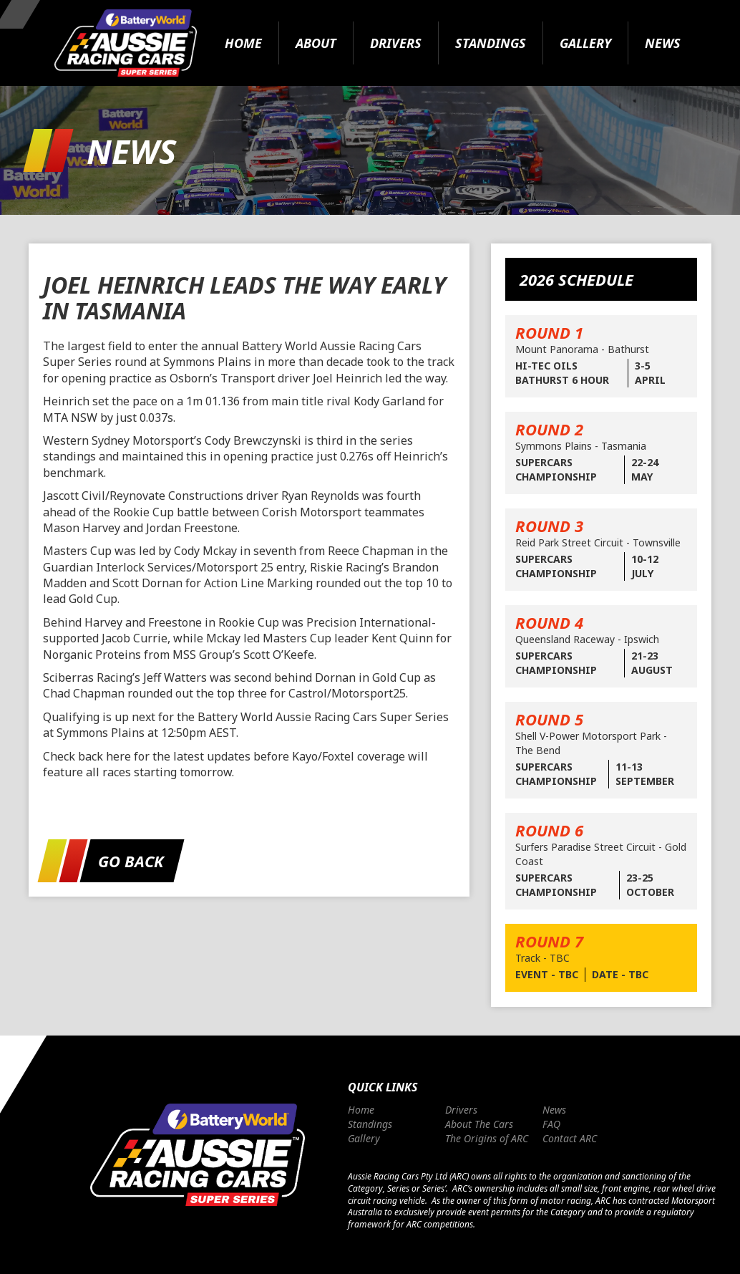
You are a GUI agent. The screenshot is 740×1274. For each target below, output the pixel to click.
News (663, 43)
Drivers (396, 43)
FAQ (551, 1124)
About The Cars (479, 1124)
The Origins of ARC (486, 1138)
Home (243, 43)
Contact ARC (569, 1138)
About (316, 43)
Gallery (585, 43)
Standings (490, 43)
